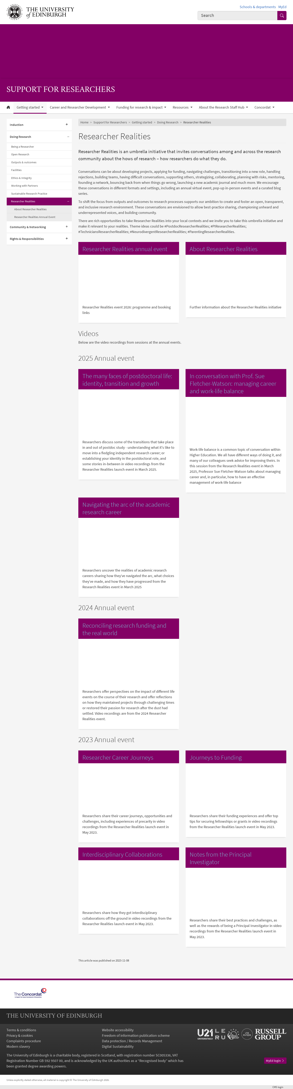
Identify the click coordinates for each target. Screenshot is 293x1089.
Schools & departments (258, 6)
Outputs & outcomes (23, 162)
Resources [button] (181, 107)
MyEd (282, 6)
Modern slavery (18, 1046)
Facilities (16, 170)
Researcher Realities (23, 201)
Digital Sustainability (117, 1046)
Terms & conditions (21, 1030)
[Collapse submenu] (68, 137)
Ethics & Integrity (21, 178)
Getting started (142, 122)
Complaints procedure (24, 1041)
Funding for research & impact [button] (139, 107)
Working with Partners (24, 185)
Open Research (20, 154)
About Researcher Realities (30, 209)
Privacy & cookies (20, 1035)
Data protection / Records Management (132, 1041)
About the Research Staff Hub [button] (222, 107)
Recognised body (152, 1060)
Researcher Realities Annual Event (34, 217)
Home (84, 122)
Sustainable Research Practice (29, 193)
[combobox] (238, 15)
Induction (16, 125)
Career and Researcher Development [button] (78, 107)
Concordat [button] (263, 107)
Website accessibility (117, 1030)
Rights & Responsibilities (27, 239)
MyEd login (275, 1061)
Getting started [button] (28, 107)
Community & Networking (28, 227)
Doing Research (20, 137)
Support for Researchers (110, 122)
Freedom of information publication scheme (136, 1035)
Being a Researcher (22, 146)
